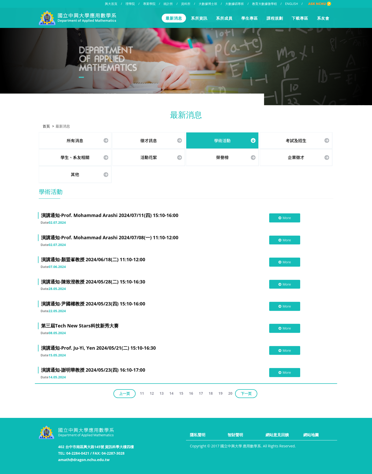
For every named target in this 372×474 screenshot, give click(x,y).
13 (161, 392)
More (284, 217)
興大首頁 (111, 4)
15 (181, 392)
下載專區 (300, 18)
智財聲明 (235, 434)
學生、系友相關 (74, 157)
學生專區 (249, 18)
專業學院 (149, 4)
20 (230, 392)
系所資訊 (199, 18)
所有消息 (75, 140)
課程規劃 (275, 18)
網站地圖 (311, 434)
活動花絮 (149, 157)
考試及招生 (296, 140)
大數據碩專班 (234, 4)
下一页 (246, 392)
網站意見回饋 (277, 434)
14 (171, 392)
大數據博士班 (208, 4)
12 (152, 392)
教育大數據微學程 (264, 4)
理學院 (130, 4)
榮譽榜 (222, 157)
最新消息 (174, 18)
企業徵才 (296, 157)
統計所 (168, 4)
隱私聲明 (197, 434)
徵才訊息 (149, 140)
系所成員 (224, 18)
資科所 (185, 4)
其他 (75, 174)
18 (211, 392)
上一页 (124, 392)
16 (191, 392)
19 (221, 392)
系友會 (323, 18)
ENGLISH (291, 4)
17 (201, 392)
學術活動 (222, 140)
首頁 (46, 125)
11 (142, 392)
